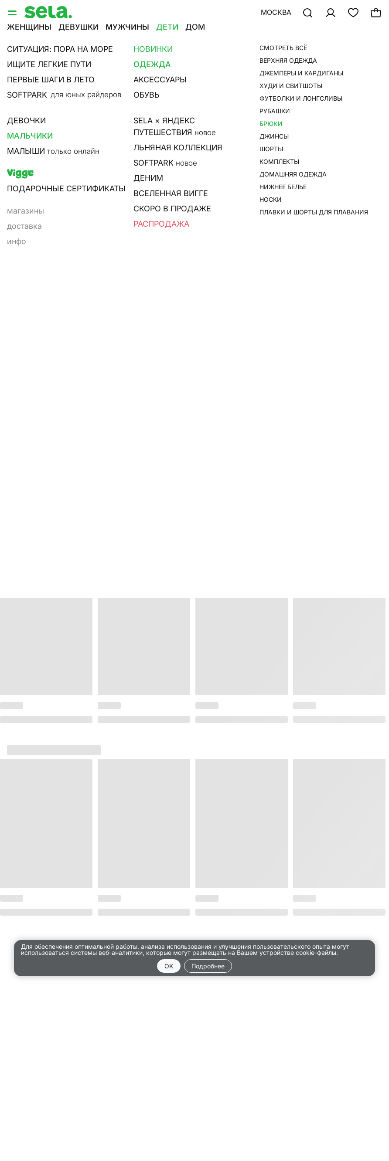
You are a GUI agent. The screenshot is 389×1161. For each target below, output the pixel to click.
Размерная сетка (266, 201)
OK (168, 966)
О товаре (249, 188)
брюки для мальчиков (277, 55)
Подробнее (208, 966)
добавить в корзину (296, 134)
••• (257, 38)
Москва (276, 12)
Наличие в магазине (273, 213)
